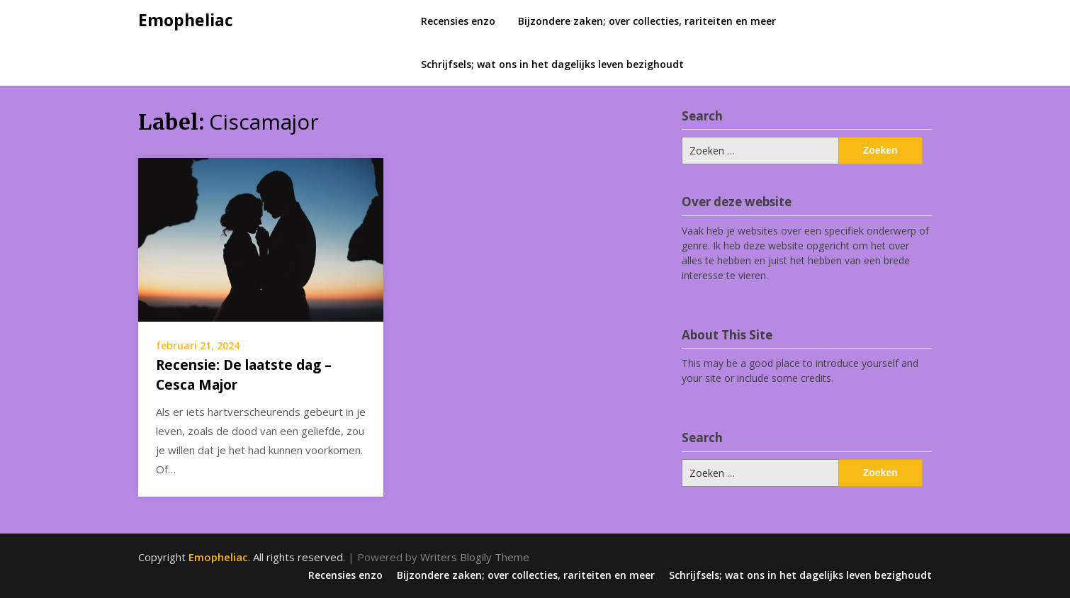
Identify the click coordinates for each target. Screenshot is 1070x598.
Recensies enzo (458, 21)
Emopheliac (185, 20)
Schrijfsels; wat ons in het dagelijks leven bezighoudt (552, 64)
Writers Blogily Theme (474, 557)
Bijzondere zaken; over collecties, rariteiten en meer (647, 21)
